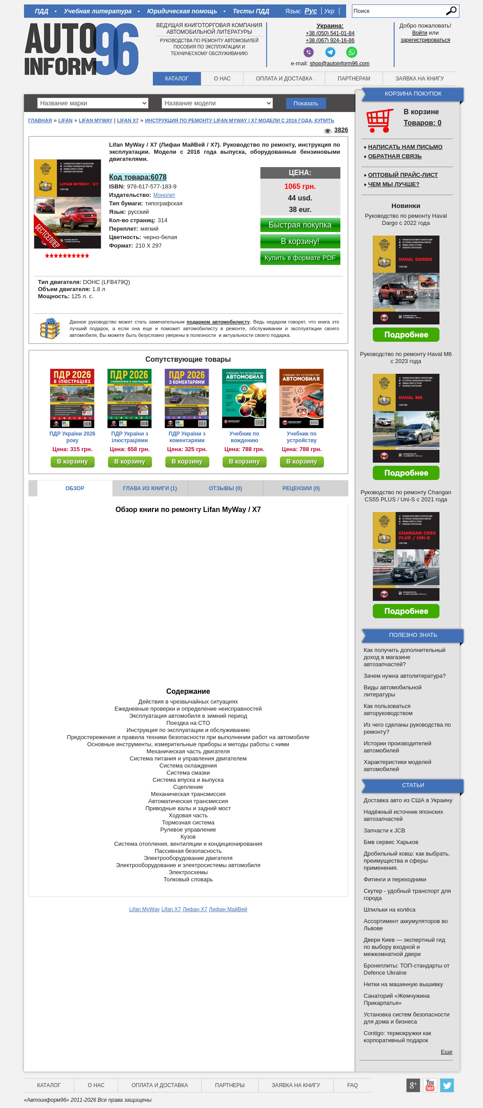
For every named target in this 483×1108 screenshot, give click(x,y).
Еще (446, 1051)
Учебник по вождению (244, 437)
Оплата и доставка (284, 79)
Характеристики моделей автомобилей (397, 765)
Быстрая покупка (300, 224)
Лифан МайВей (228, 909)
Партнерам (354, 79)
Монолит (164, 195)
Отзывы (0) (225, 488)
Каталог (177, 79)
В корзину (72, 461)
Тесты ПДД (251, 11)
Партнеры (230, 1085)
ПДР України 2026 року (72, 437)
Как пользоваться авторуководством (388, 709)
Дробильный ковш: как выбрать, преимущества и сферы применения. (407, 860)
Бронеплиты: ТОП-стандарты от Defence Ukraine (407, 969)
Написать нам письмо (405, 147)
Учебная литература (98, 11)
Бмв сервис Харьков (391, 842)
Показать (306, 103)
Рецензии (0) (301, 488)
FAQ (352, 1085)
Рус (311, 11)
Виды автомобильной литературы (393, 691)
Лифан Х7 (195, 909)
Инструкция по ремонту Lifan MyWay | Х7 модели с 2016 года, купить (239, 120)
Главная (40, 120)
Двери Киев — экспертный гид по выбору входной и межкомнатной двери (404, 946)
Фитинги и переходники (395, 879)
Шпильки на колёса (389, 909)
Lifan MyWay (95, 120)
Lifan (65, 120)
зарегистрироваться (426, 40)
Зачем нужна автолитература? (405, 675)
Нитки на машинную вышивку (403, 984)
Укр (329, 11)
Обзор (74, 488)
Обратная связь (395, 156)
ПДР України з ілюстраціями (130, 437)
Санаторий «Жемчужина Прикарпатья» (397, 999)
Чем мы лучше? (393, 184)
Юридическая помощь (182, 11)
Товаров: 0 (423, 123)
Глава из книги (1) (150, 488)
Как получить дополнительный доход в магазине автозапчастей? (405, 657)
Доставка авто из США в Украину (408, 800)
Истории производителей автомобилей (397, 747)
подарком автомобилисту (218, 321)
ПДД (41, 11)
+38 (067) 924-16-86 (330, 40)
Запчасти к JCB (384, 830)
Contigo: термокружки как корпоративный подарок (397, 1037)
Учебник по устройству (301, 437)
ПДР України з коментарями (187, 437)
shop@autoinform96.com (339, 63)
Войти (419, 33)
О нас (222, 79)
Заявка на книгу (419, 79)
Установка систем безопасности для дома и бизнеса (407, 1018)
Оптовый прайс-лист (403, 175)
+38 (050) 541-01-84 (330, 33)
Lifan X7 (128, 120)
